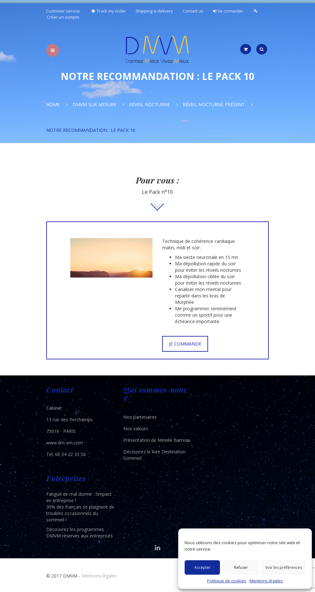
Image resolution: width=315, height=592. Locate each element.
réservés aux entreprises (87, 536)
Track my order (108, 11)
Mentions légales (266, 581)
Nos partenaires (140, 417)
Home (53, 104)
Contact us (193, 11)
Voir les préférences (283, 567)
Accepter (202, 567)
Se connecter (228, 11)
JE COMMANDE (185, 344)
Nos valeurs (135, 428)
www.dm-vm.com (64, 443)
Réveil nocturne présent (214, 104)
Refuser (241, 567)
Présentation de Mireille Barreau (156, 440)
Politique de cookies (226, 581)
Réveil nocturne (149, 104)
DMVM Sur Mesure (94, 104)
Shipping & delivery (154, 11)
